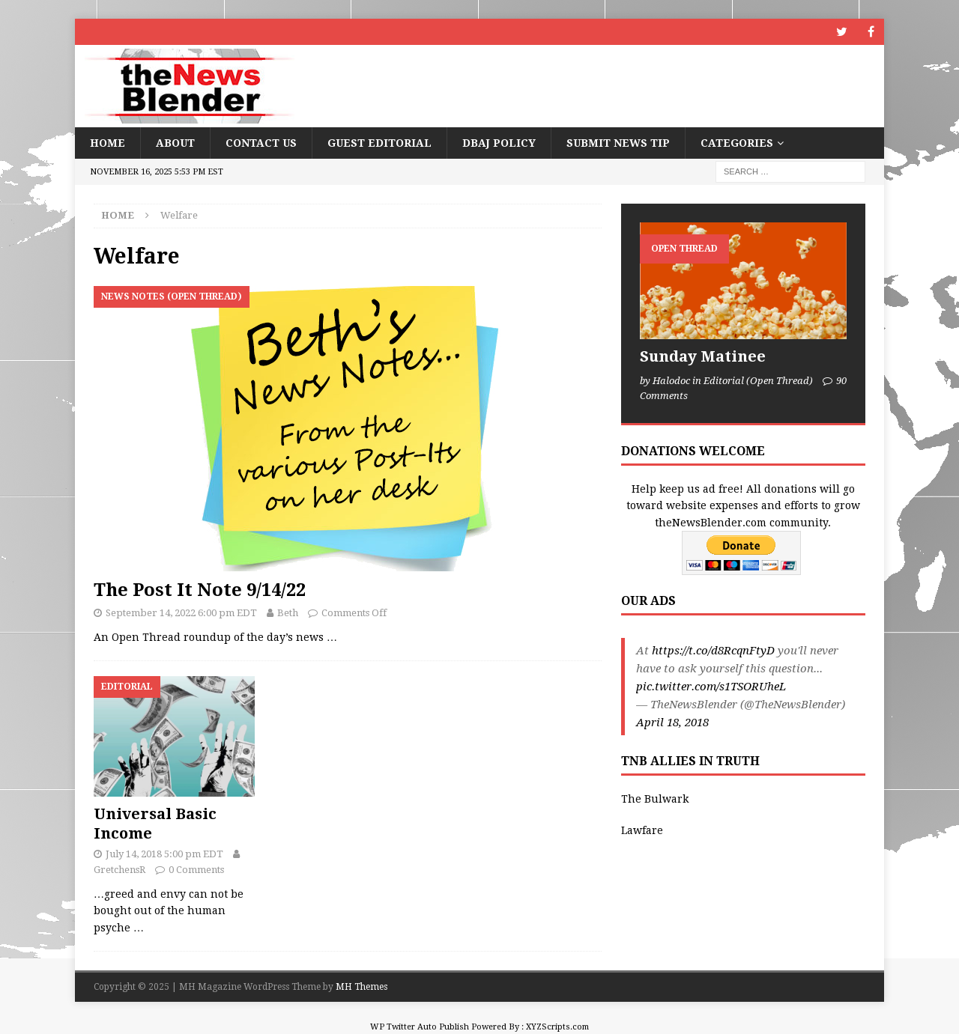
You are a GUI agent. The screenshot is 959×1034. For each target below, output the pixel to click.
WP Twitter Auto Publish (419, 1027)
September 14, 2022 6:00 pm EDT (181, 612)
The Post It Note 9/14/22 (200, 590)
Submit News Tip (618, 143)
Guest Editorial (379, 143)
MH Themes (361, 987)
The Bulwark (655, 799)
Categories (737, 143)
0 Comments (196, 869)
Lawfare (642, 830)
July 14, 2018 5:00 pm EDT (164, 854)
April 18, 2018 (672, 722)
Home (107, 143)
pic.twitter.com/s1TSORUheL (711, 686)
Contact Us (261, 143)
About (175, 143)
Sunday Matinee (703, 356)
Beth (287, 612)
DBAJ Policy (499, 143)
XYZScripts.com (557, 1027)
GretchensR (119, 869)
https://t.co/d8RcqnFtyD (713, 650)
